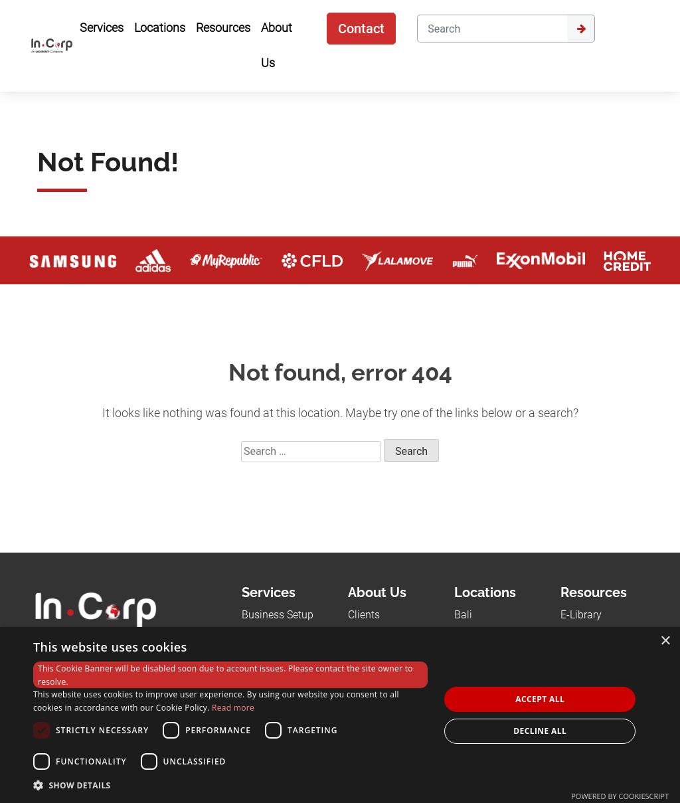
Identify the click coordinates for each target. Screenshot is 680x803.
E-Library (581, 614)
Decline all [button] (539, 731)
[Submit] (581, 29)
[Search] (491, 29)
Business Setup (277, 614)
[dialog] (340, 715)
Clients (364, 614)
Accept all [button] (539, 699)
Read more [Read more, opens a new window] (233, 707)
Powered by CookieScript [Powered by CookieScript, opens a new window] (620, 796)
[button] (230, 785)
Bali (463, 614)
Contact (361, 29)
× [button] (665, 641)
